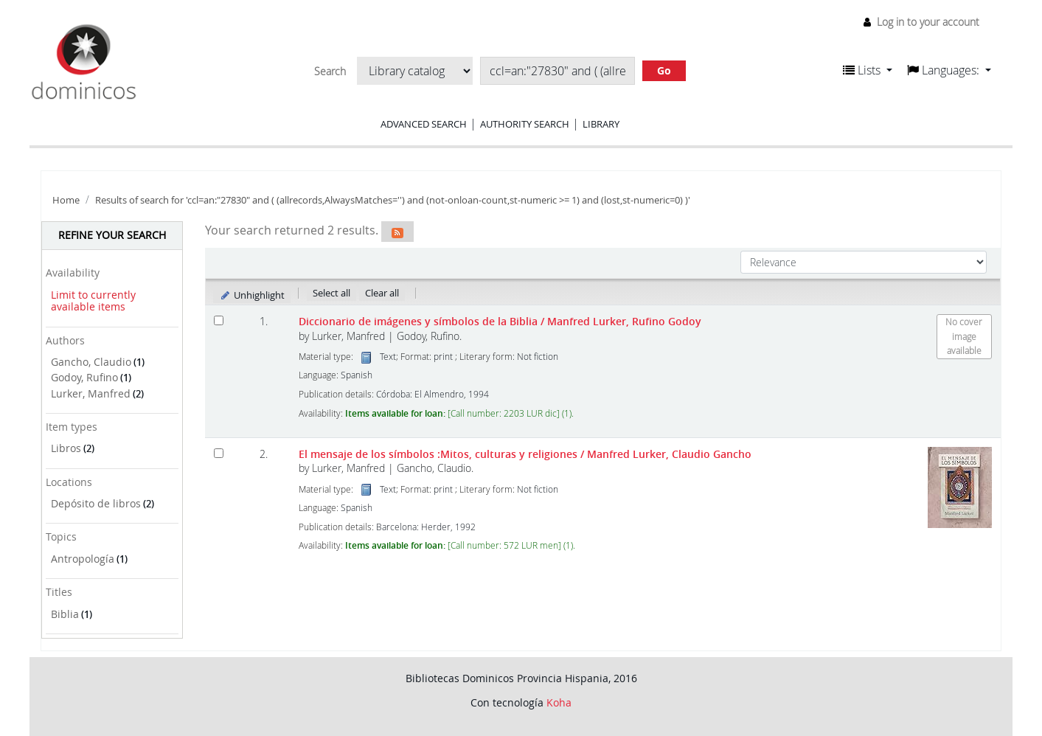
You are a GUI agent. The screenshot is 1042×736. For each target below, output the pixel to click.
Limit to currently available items (93, 301)
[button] (867, 70)
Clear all (382, 292)
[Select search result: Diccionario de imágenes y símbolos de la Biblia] (218, 320)
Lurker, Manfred (91, 393)
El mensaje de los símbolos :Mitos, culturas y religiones (525, 454)
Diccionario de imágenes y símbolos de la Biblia (500, 321)
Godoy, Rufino (84, 377)
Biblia (65, 614)
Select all (331, 292)
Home (66, 200)
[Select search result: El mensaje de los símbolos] (218, 453)
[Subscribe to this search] (397, 231)
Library (601, 124)
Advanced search (424, 124)
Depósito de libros (96, 503)
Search (330, 71)
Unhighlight (252, 295)
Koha (559, 702)
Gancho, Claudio (91, 362)
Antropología (82, 559)
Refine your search (112, 235)
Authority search (524, 124)
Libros (66, 448)
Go (664, 70)
